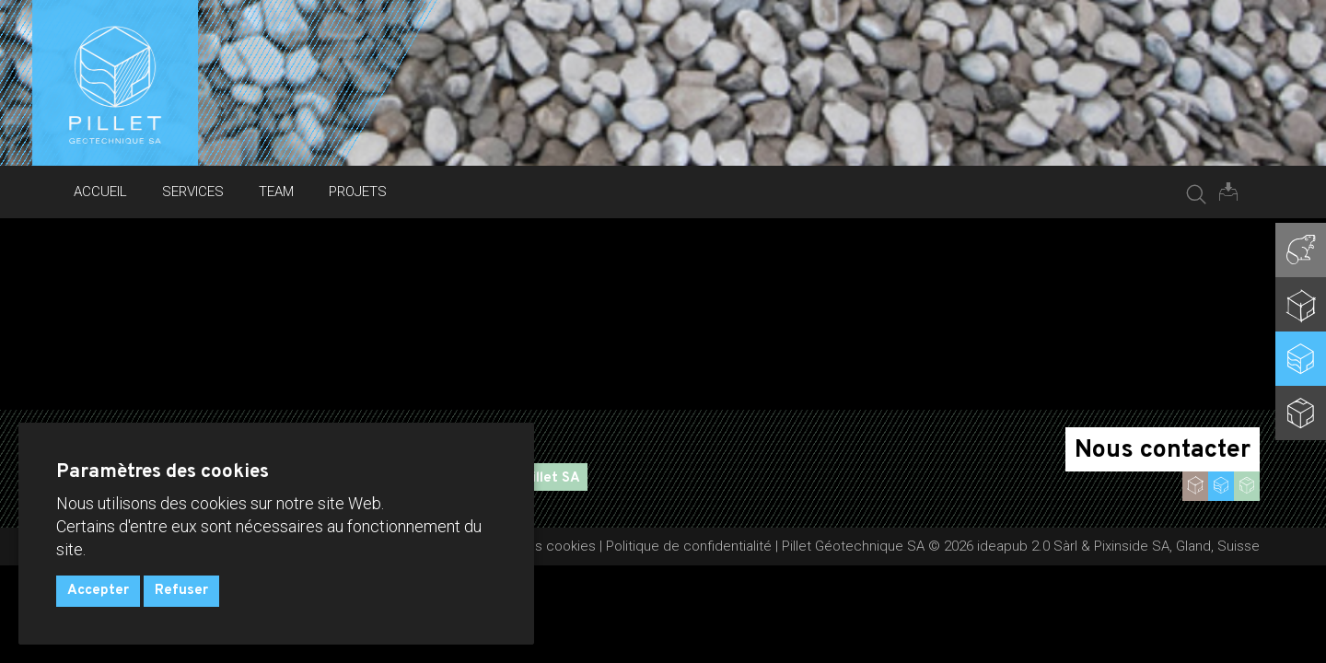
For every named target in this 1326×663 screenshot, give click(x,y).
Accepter (98, 590)
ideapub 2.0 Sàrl (1027, 546)
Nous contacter (1162, 450)
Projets (358, 191)
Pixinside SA (1131, 546)
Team (276, 191)
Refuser (181, 590)
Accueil (100, 191)
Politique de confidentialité (689, 546)
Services (193, 191)
